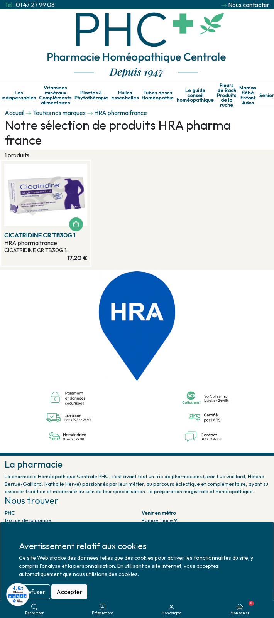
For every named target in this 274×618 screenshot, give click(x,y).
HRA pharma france (120, 112)
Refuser (34, 592)
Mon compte (171, 609)
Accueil (14, 112)
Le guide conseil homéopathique (195, 95)
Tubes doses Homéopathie (158, 95)
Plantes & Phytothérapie (91, 95)
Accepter (69, 592)
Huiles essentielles (125, 95)
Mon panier (242, 608)
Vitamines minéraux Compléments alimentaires (55, 95)
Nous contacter (248, 4)
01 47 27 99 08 (35, 4)
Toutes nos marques (59, 112)
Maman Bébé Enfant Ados (247, 95)
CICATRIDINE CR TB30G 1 (39, 235)
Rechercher (34, 609)
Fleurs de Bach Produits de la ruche (226, 95)
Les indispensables (19, 95)
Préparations (102, 609)
